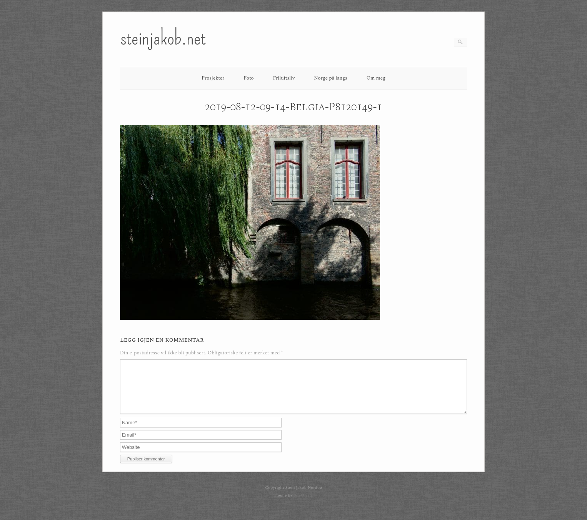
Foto (248, 78)
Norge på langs (330, 78)
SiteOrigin (303, 504)
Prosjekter (213, 78)
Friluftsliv (284, 78)
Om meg (376, 78)
